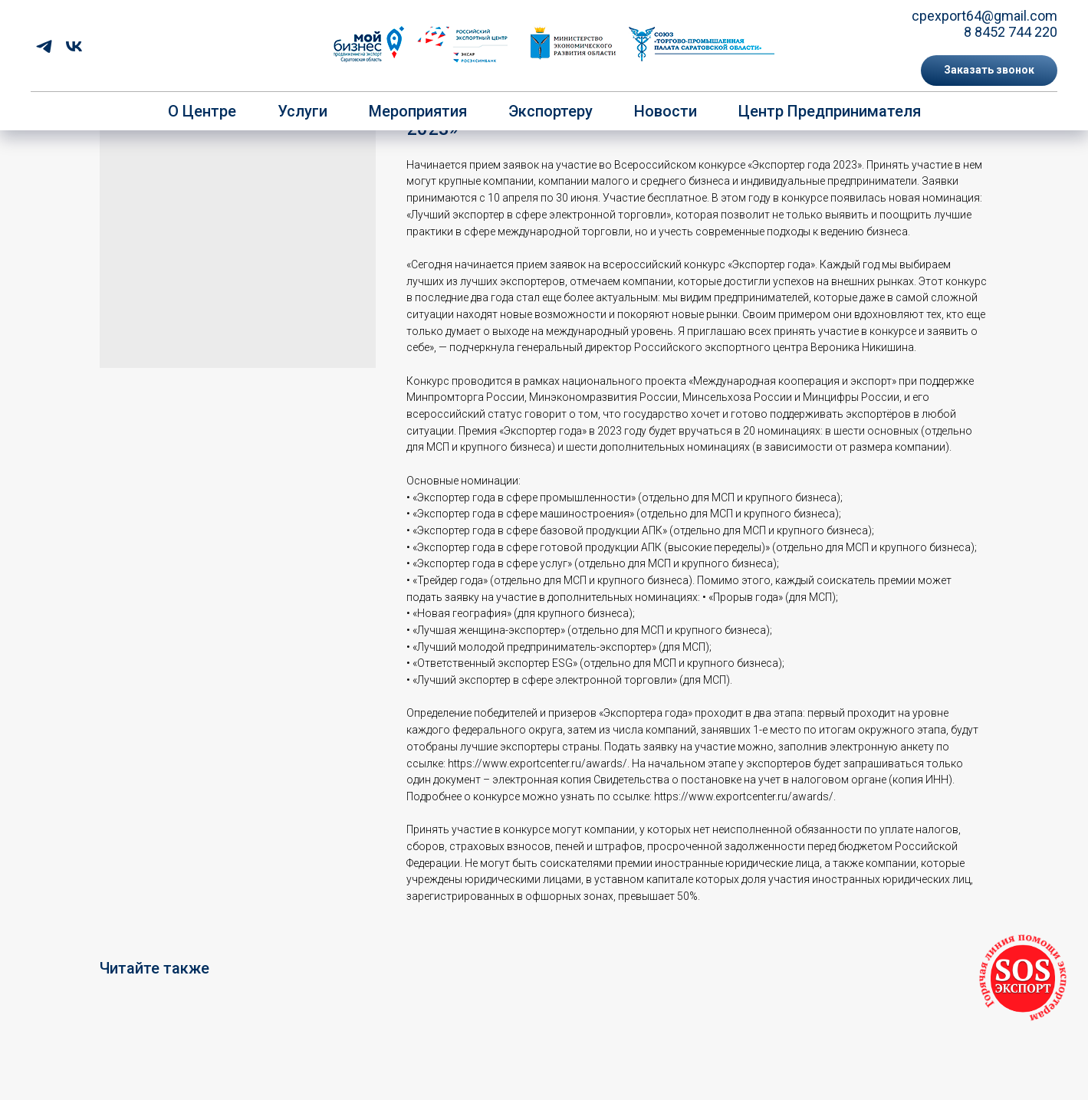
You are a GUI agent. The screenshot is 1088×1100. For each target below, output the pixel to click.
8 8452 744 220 (1010, 32)
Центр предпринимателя (829, 111)
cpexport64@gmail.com (984, 16)
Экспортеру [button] (550, 111)
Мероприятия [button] (418, 111)
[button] (989, 70)
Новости (665, 111)
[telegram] (44, 46)
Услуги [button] (302, 111)
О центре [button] (202, 111)
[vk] (74, 46)
